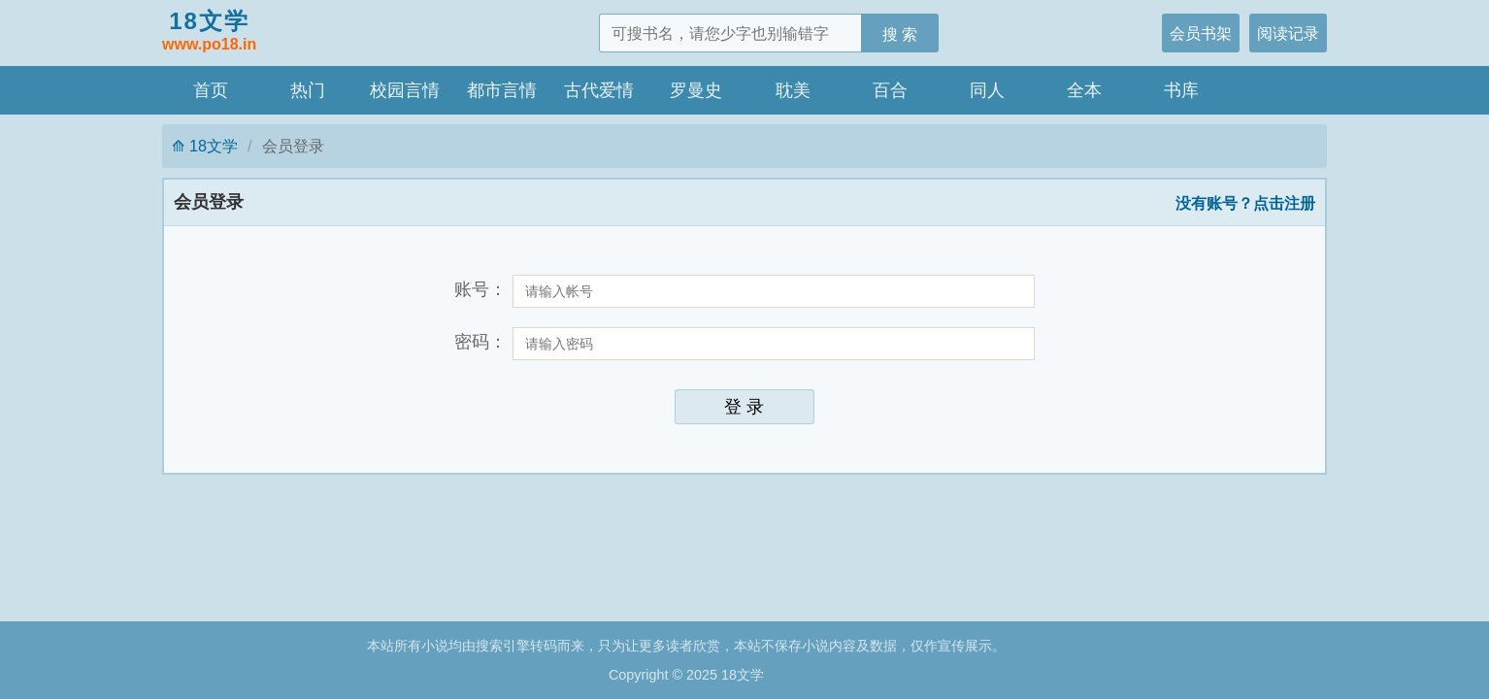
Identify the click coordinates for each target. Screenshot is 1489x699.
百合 (890, 90)
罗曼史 (696, 90)
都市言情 (502, 90)
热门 (307, 90)
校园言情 (405, 90)
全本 (1084, 90)
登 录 (744, 406)
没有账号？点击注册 (1245, 203)
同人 (987, 90)
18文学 (209, 32)
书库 (1181, 90)
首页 (210, 90)
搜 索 (900, 34)
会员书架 (1201, 33)
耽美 (793, 90)
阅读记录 (1288, 33)
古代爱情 (599, 90)
